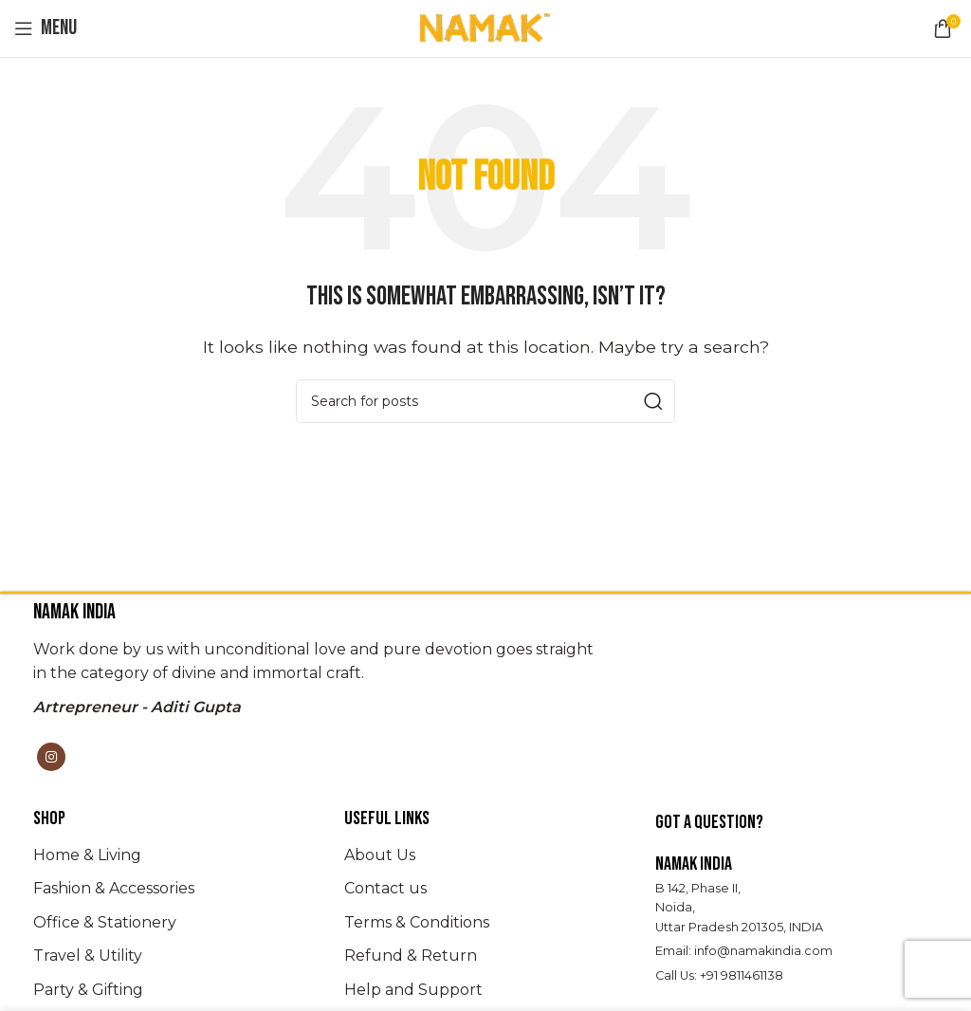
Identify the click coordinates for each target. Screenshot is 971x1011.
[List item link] (174, 855)
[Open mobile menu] (45, 28)
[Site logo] (485, 27)
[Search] (485, 401)
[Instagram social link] (51, 757)
